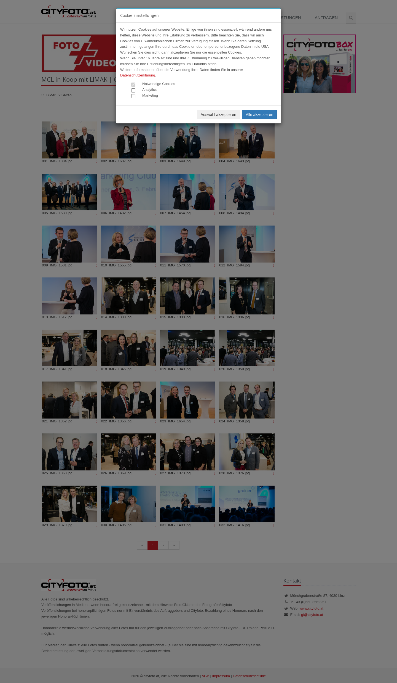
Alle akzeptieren (259, 114)
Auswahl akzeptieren (218, 114)
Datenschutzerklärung (137, 75)
